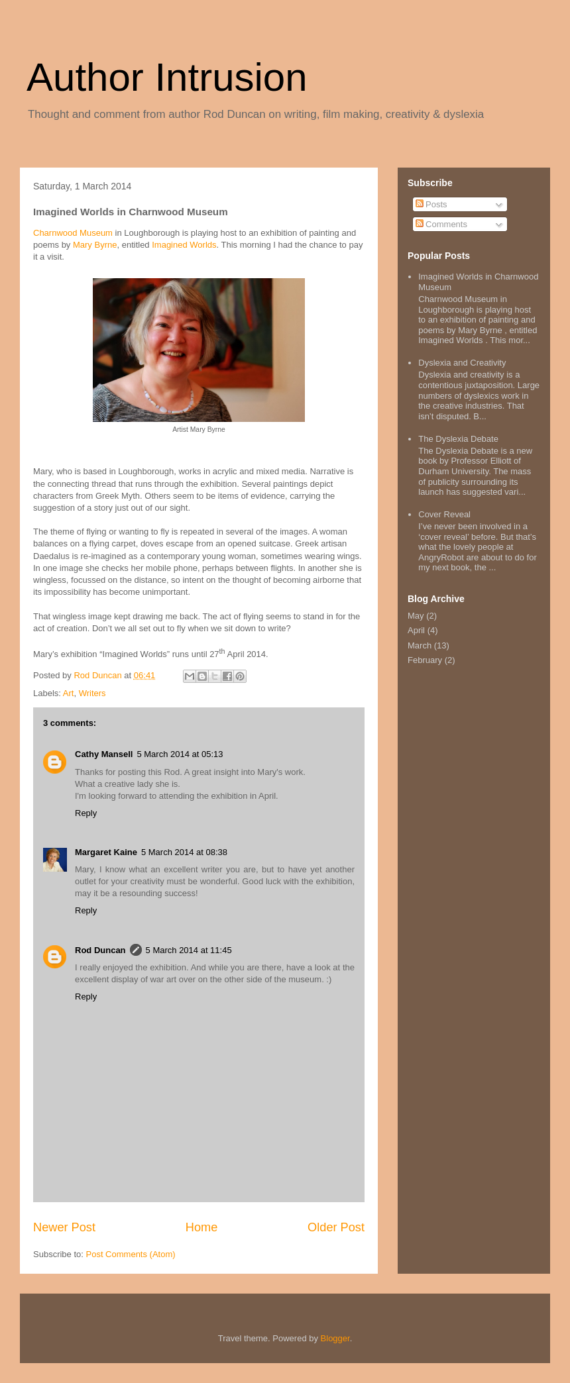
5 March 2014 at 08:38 (184, 852)
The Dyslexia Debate (458, 439)
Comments (441, 224)
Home (202, 1227)
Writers (92, 693)
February (425, 660)
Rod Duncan (100, 950)
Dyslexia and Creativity (462, 363)
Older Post (336, 1227)
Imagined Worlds (184, 245)
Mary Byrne (95, 245)
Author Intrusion (167, 77)
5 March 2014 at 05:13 (180, 754)
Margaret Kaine (106, 852)
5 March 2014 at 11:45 (189, 950)
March (419, 645)
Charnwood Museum (73, 233)
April (416, 630)
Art (68, 693)
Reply (86, 813)
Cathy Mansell (104, 754)
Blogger (335, 1338)
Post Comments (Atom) (131, 1254)
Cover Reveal (444, 514)
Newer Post (64, 1227)
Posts (431, 204)
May (416, 616)
